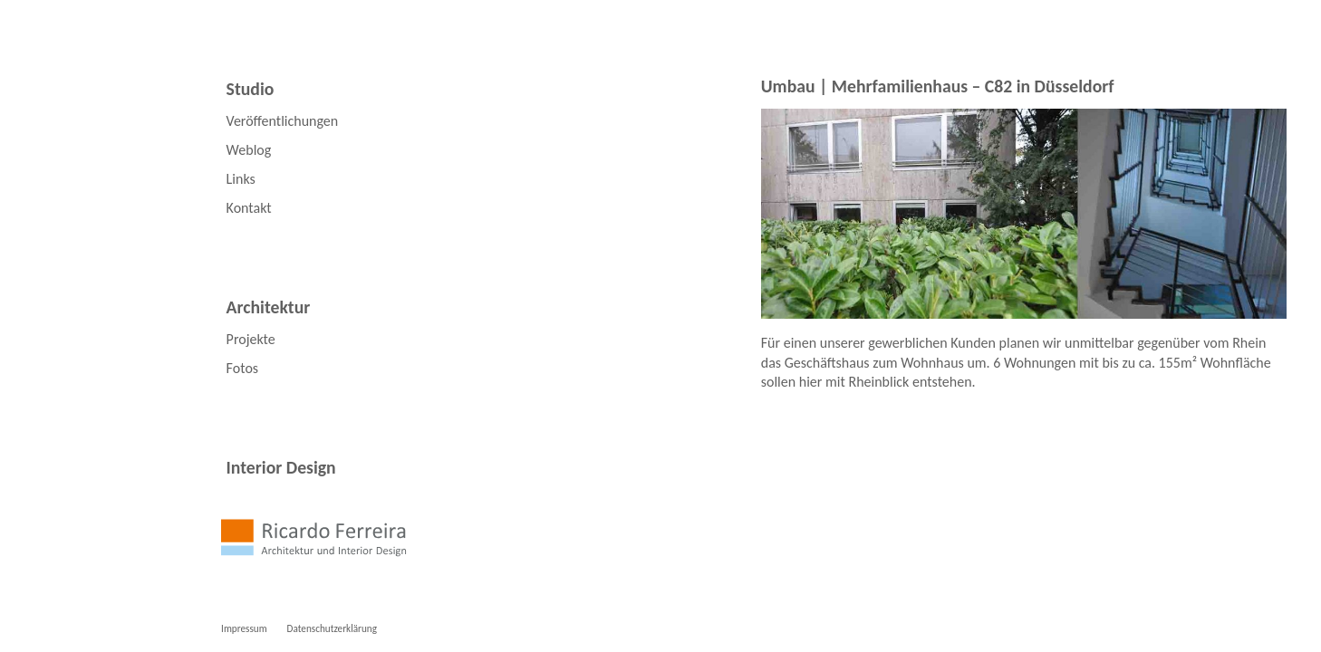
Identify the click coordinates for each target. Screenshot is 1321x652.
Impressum (244, 628)
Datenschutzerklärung (332, 628)
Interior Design (281, 467)
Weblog (249, 149)
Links (241, 178)
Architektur (269, 307)
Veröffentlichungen (283, 120)
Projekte (251, 339)
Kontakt (249, 207)
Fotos (242, 368)
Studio (251, 89)
